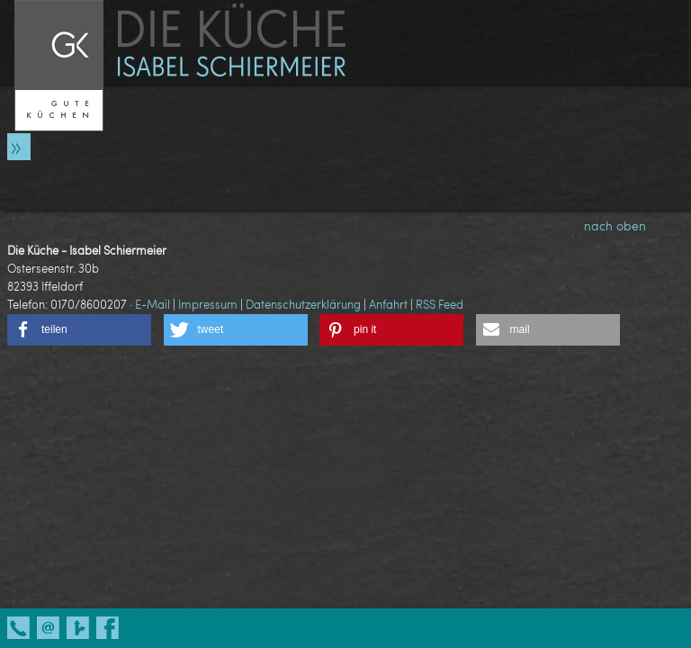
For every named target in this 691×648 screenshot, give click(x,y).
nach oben (630, 225)
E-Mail (152, 304)
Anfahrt (388, 304)
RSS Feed (439, 304)
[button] (79, 330)
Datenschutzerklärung (303, 304)
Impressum (208, 304)
